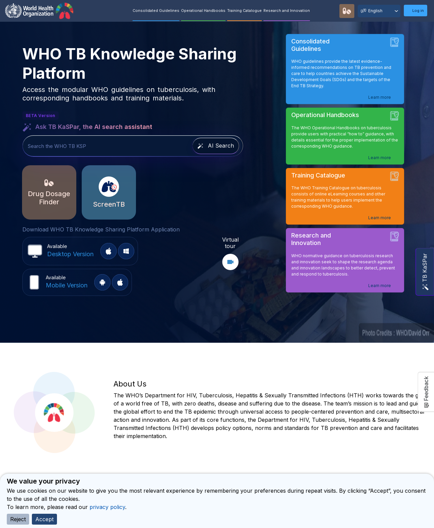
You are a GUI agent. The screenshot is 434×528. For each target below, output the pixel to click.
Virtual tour (230, 242)
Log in (418, 10)
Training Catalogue (244, 10)
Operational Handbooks (203, 10)
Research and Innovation (286, 10)
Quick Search (320, 11)
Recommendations (333, 10)
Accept (44, 519)
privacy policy (107, 507)
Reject (18, 519)
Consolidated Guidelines (156, 10)
